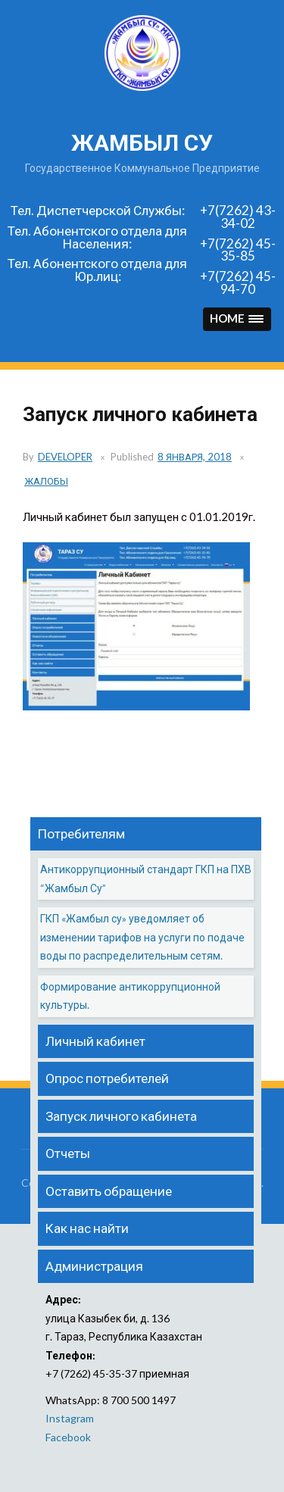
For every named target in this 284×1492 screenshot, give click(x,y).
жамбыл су (142, 143)
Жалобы (46, 481)
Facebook (68, 1437)
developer (65, 457)
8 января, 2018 (195, 457)
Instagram (69, 1418)
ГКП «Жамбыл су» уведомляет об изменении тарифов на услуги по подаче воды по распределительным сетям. (142, 937)
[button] (237, 319)
